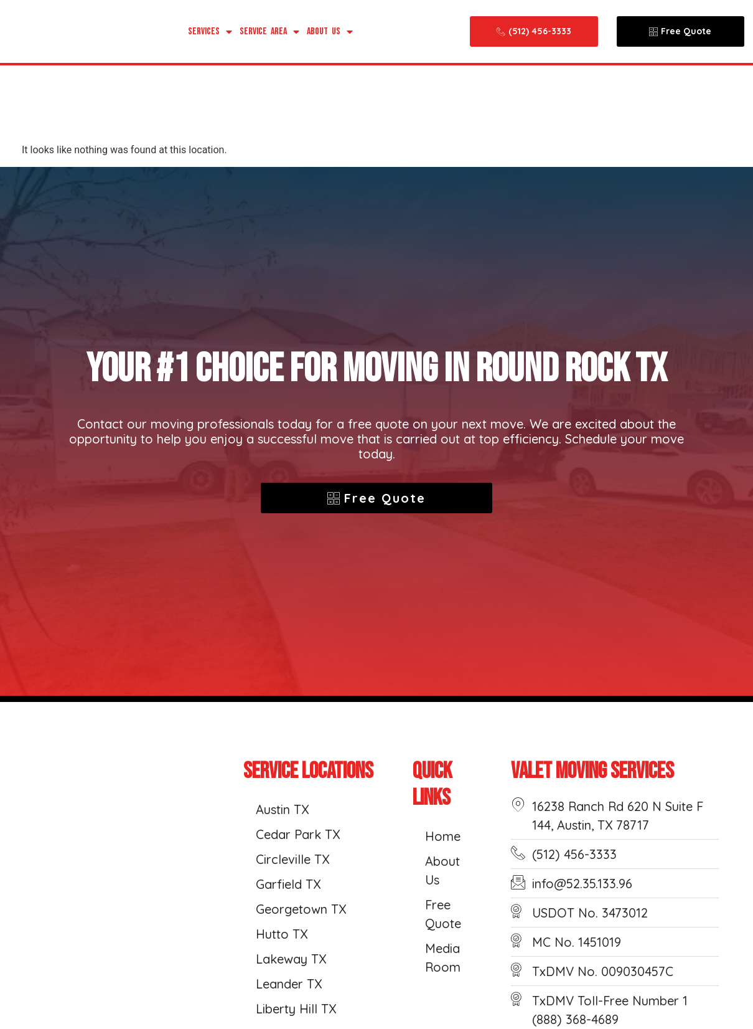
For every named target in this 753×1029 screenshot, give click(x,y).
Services (210, 32)
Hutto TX (281, 934)
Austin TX (282, 809)
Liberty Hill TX (296, 1009)
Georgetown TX (301, 909)
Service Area (269, 32)
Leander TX (289, 984)
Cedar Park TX (298, 834)
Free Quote (443, 914)
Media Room (443, 958)
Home (443, 836)
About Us (330, 32)
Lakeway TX (291, 959)
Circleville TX (292, 859)
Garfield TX (288, 884)
